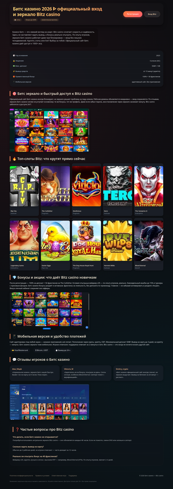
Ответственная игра (59, 476)
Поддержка (73, 476)
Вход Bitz (152, 14)
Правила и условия (42, 476)
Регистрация (133, 14)
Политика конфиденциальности (21, 476)
